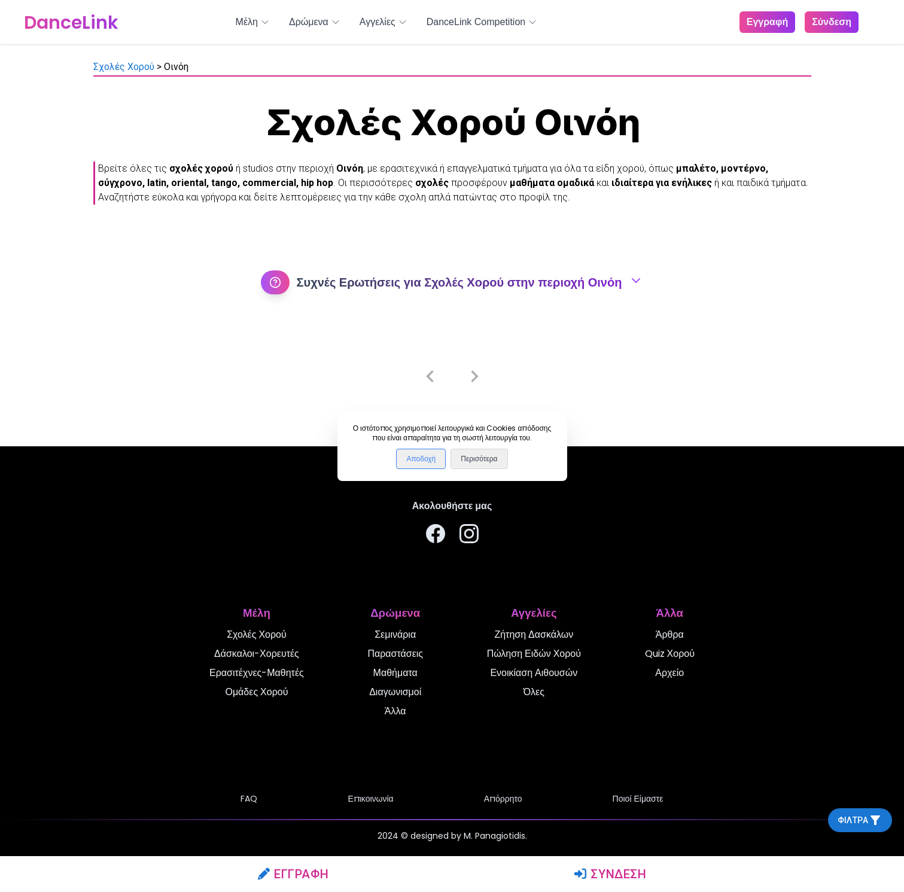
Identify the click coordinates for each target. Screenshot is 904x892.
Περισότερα (479, 459)
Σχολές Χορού (123, 66)
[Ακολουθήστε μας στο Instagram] (469, 536)
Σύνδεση (610, 874)
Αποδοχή (421, 459)
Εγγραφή (293, 874)
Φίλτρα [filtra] (860, 820)
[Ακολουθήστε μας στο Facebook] (435, 535)
